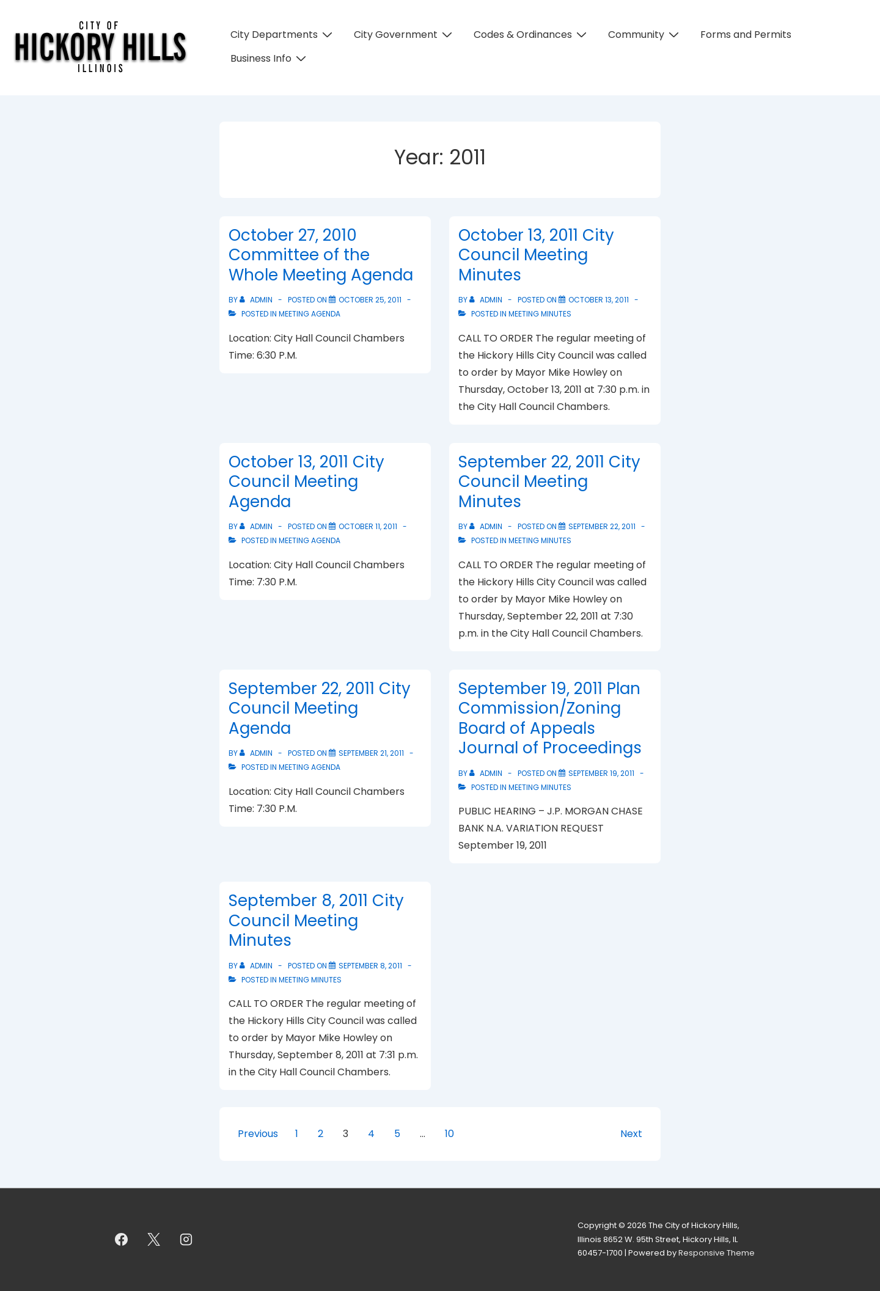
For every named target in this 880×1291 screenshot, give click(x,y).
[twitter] (154, 1240)
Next (631, 1134)
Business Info (269, 58)
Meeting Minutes (539, 314)
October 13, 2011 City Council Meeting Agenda (306, 482)
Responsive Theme (716, 1253)
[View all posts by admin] (257, 299)
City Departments (283, 34)
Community (645, 34)
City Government (404, 34)
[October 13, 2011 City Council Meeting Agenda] (368, 526)
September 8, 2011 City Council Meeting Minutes (316, 920)
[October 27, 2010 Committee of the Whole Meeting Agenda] (370, 299)
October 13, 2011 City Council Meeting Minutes (536, 255)
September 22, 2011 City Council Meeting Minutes (549, 482)
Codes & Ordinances (532, 34)
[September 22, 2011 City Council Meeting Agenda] (371, 753)
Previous (258, 1134)
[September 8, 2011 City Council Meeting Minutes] (370, 965)
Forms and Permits (745, 34)
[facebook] (121, 1240)
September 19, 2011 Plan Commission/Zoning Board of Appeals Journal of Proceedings (550, 718)
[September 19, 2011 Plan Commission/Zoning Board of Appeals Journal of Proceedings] (601, 773)
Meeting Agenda (309, 314)
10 (449, 1134)
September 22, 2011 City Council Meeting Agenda (320, 708)
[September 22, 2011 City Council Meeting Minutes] (602, 526)
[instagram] (186, 1240)
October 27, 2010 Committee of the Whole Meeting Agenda (321, 255)
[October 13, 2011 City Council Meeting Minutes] (598, 299)
